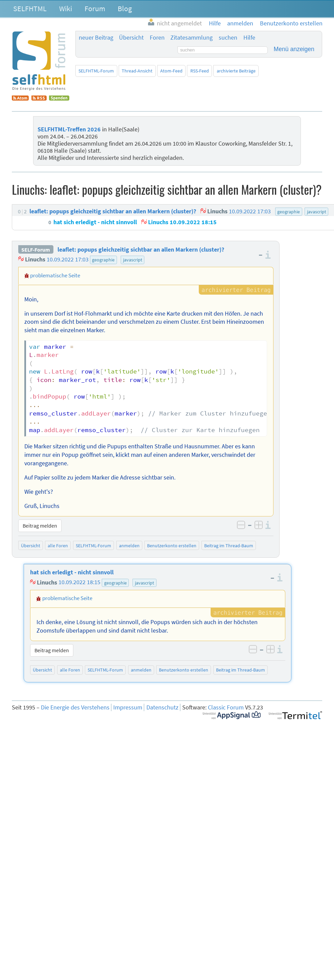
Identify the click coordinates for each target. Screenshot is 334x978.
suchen (228, 37)
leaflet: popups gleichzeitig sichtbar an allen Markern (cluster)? (140, 249)
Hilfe (249, 37)
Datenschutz (162, 707)
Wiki (65, 8)
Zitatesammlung (191, 37)
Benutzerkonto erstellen (171, 546)
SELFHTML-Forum (96, 71)
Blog (125, 8)
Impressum (127, 707)
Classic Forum (226, 707)
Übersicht (131, 37)
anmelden (129, 546)
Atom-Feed (171, 71)
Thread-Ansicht (137, 71)
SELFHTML (30, 8)
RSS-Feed (199, 71)
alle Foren (58, 546)
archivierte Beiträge (236, 71)
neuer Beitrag (96, 37)
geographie (103, 260)
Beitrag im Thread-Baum (228, 546)
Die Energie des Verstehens (75, 707)
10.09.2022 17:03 (68, 259)
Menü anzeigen (294, 49)
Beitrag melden (40, 525)
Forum (95, 8)
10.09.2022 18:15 (79, 582)
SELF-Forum (35, 249)
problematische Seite (55, 275)
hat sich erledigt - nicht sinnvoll (72, 572)
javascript (132, 260)
